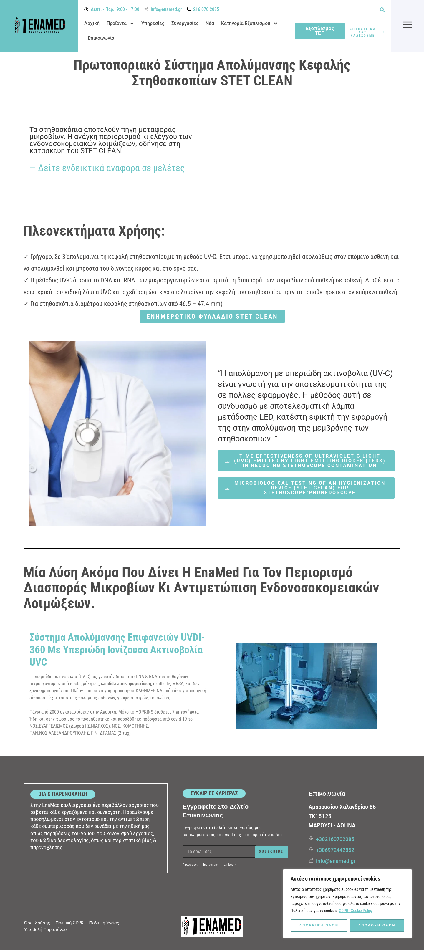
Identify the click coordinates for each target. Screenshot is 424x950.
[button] (382, 9)
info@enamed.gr (166, 9)
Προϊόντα (120, 23)
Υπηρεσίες (152, 23)
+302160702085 (335, 839)
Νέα (210, 23)
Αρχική (92, 23)
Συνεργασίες (184, 23)
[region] (347, 903)
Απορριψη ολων (318, 925)
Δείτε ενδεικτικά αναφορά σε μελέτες (111, 167)
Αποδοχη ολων (377, 925)
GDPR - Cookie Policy (355, 910)
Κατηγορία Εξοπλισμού (249, 23)
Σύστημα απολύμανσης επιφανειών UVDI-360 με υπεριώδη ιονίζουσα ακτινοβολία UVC (117, 649)
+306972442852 (335, 850)
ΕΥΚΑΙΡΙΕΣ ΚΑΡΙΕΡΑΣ (214, 793)
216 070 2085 (206, 9)
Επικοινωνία (101, 38)
